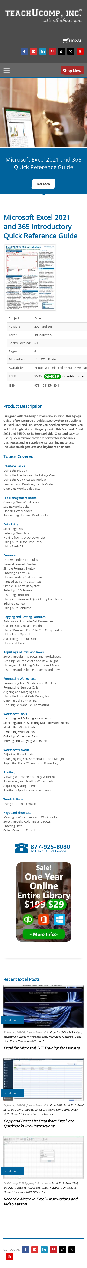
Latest (77, 1032)
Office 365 (31, 1114)
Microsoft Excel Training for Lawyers (51, 1036)
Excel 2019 (9, 1187)
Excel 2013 (56, 1105)
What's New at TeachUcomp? (26, 1041)
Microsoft (22, 1036)
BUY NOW (43, 184)
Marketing (9, 1036)
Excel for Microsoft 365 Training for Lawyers (41, 1048)
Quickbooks (45, 1114)
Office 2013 (62, 1109)
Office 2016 (10, 1192)
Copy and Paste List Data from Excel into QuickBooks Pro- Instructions (38, 1123)
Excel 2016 (70, 1105)
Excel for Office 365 (61, 1032)
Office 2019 (17, 1114)
